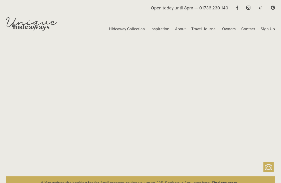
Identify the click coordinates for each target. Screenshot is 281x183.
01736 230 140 (213, 7)
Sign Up (268, 29)
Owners (229, 29)
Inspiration (160, 29)
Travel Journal (204, 29)
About (180, 29)
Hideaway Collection (127, 29)
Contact (248, 29)
